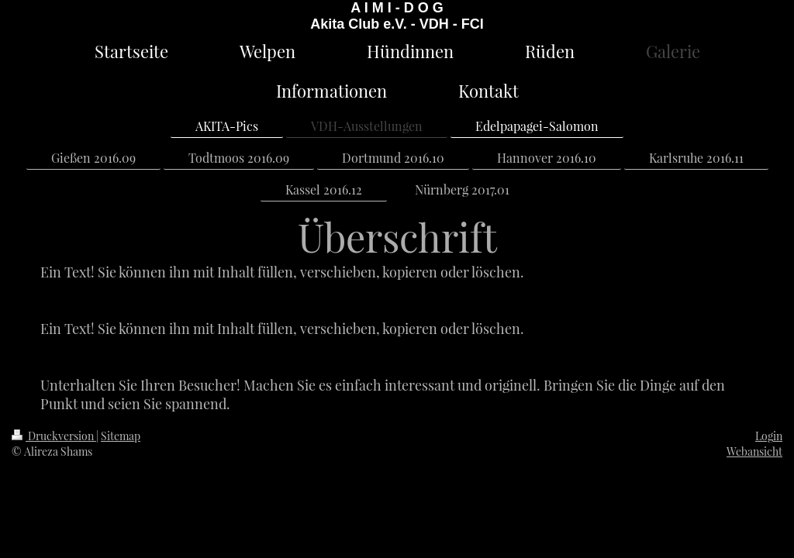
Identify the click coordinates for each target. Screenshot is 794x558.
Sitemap (120, 436)
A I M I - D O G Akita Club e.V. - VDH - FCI (396, 16)
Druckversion (54, 436)
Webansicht (754, 451)
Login (768, 436)
